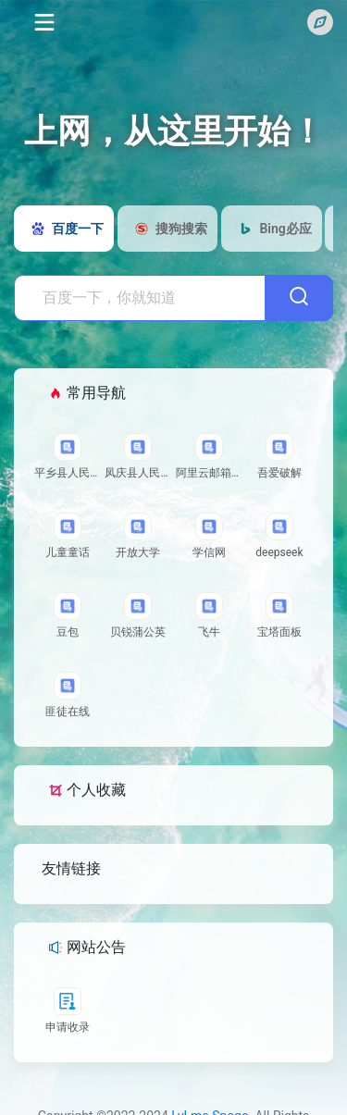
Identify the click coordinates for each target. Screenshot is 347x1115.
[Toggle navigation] (43, 22)
